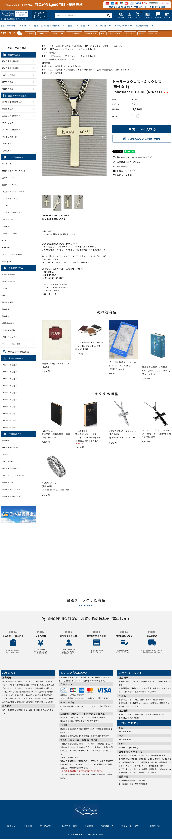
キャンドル (6, 163)
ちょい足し (129, 33)
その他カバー (7, 150)
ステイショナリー (9, 233)
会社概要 (6, 440)
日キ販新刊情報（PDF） (12, 496)
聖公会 (142, 33)
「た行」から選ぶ (10, 385)
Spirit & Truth (73, 66)
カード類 (6, 226)
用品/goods (56, 49)
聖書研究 (6, 309)
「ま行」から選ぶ (10, 406)
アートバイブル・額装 (11, 344)
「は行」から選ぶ (10, 399)
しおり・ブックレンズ (11, 212)
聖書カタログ (7, 482)
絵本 (103, 33)
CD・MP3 (6, 247)
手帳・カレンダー (9, 337)
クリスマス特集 (8, 330)
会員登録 (27, 825)
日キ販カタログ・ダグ (11, 489)
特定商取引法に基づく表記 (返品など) (132, 157)
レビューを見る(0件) (124, 170)
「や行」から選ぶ (10, 413)
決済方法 (89, 825)
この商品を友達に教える (126, 161)
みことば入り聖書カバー (12, 116)
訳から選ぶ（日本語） (11, 61)
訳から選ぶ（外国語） (11, 68)
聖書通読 (6, 316)
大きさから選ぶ (8, 75)
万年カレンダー (8, 177)
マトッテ (30, 33)
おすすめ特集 (56, 66)
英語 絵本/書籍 (8, 323)
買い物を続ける (122, 166)
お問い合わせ (156, 825)
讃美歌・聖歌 (7, 302)
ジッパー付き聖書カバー (12, 130)
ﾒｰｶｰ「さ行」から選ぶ (60, 45)
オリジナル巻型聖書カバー (13, 102)
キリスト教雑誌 (74, 33)
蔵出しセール (115, 33)
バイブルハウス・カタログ (13, 475)
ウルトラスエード (9, 137)
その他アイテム (122, 25)
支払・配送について (10, 447)
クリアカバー (7, 144)
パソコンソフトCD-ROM (12, 254)
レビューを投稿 (122, 175)
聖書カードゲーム (9, 184)
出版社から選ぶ (143, 25)
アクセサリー (57, 33)
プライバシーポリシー (131, 825)
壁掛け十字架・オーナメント (14, 170)
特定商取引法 (107, 825)
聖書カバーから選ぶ (77, 25)
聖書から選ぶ (7, 89)
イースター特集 (8, 274)
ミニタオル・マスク (10, 198)
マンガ (5, 288)
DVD (4, 240)
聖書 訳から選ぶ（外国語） (48, 25)
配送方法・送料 (69, 825)
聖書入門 (153, 33)
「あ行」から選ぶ (10, 364)
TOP (44, 45)
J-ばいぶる (43, 33)
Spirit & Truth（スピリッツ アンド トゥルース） (98, 45)
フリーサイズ (7, 123)
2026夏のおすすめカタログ (79, 69)
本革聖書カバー (8, 109)
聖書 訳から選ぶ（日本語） (14, 25)
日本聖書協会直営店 (10, 468)
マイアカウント (47, 825)
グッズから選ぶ (101, 25)
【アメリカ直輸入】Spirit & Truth (112, 69)
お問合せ (6, 454)
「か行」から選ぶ (10, 371)
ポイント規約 (7, 461)
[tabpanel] (74, 127)
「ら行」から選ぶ (10, 420)
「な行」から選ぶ (10, 392)
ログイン (11, 825)
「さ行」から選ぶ (10, 378)
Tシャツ (5, 205)
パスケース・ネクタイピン (13, 191)
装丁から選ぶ (7, 82)
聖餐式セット (90, 33)
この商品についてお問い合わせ (142, 138)
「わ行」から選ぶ (10, 427)
